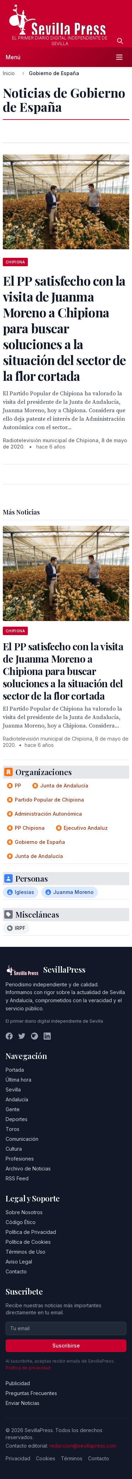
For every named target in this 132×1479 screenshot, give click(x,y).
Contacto (16, 1271)
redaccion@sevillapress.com (82, 1446)
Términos (71, 1458)
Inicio (9, 73)
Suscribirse (66, 1346)
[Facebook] (9, 1036)
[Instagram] (34, 1036)
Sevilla (13, 1089)
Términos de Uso (25, 1252)
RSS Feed (17, 1178)
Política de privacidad (28, 1367)
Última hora (18, 1080)
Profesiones (20, 1159)
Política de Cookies (28, 1242)
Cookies (45, 1458)
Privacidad (18, 1458)
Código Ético (21, 1222)
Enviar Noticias (22, 1403)
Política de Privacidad (31, 1232)
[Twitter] (21, 1036)
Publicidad (18, 1383)
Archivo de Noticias (28, 1168)
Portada (15, 1070)
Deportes (16, 1119)
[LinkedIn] (47, 1036)
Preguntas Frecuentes (31, 1393)
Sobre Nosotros (24, 1212)
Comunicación (22, 1139)
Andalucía (17, 1099)
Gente (13, 1109)
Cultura (14, 1149)
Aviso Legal (19, 1262)
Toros (12, 1129)
